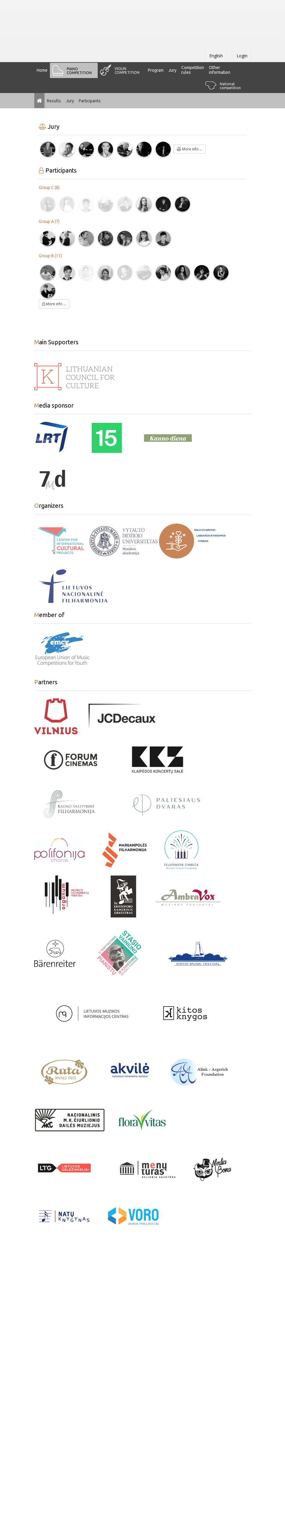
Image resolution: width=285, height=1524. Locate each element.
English (215, 56)
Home (42, 70)
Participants (90, 100)
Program (156, 70)
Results (54, 100)
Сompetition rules (192, 70)
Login (242, 56)
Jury (172, 70)
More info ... (189, 149)
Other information (219, 70)
